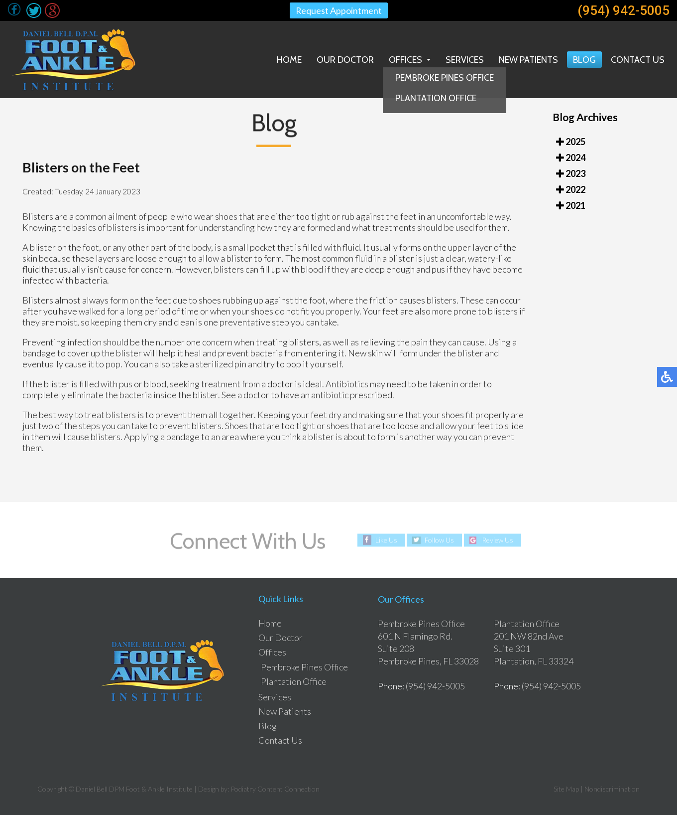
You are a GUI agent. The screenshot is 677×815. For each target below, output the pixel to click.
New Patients (528, 59)
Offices (405, 59)
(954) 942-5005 (623, 10)
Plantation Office (294, 681)
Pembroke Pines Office (304, 666)
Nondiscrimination (612, 789)
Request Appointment (338, 10)
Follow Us (439, 540)
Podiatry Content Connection (275, 789)
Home (289, 59)
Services (465, 59)
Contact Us (638, 59)
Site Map (566, 789)
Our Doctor (345, 59)
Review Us (497, 540)
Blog (584, 59)
